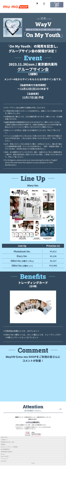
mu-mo (2, 486)
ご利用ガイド (4, 472)
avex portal (3, 493)
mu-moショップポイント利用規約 (9, 479)
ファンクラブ (4, 491)
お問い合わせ (4, 469)
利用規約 (3, 477)
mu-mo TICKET (5, 488)
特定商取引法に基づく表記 (7, 474)
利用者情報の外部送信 (6, 484)
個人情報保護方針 (5, 481)
